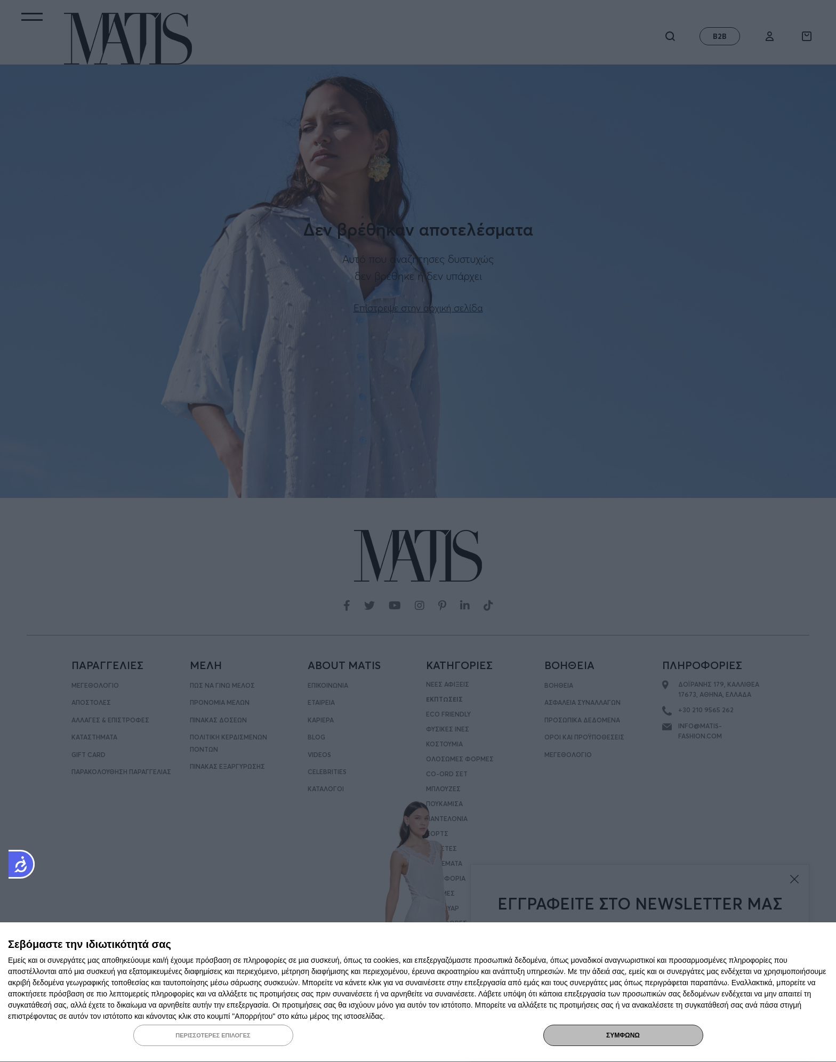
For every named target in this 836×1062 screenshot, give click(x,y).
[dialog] (418, 992)
